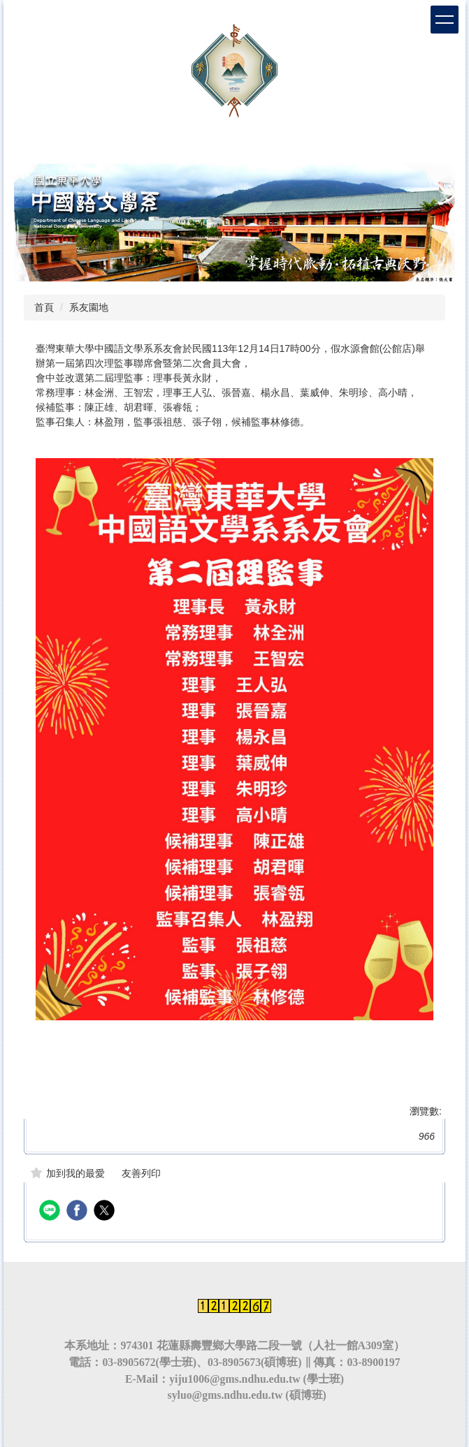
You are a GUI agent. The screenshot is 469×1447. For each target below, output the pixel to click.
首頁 (44, 307)
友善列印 (141, 1173)
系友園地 (88, 307)
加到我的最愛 (75, 1173)
